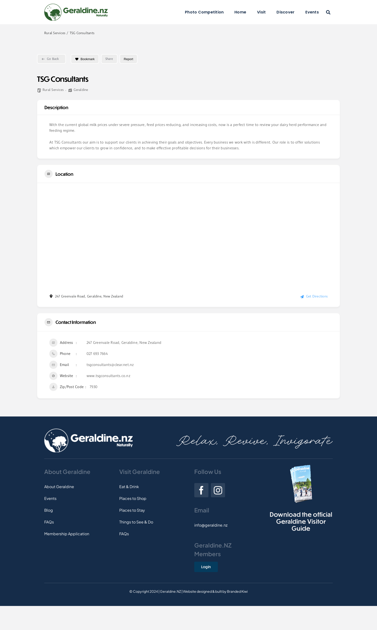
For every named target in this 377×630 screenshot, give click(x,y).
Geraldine (81, 90)
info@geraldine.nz (210, 525)
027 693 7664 (97, 354)
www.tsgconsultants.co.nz (108, 376)
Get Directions (314, 296)
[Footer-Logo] (88, 430)
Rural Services (53, 90)
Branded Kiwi (237, 591)
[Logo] (76, 5)
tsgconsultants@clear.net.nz (110, 365)
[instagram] (218, 490)
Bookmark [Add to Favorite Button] (85, 59)
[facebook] (201, 490)
